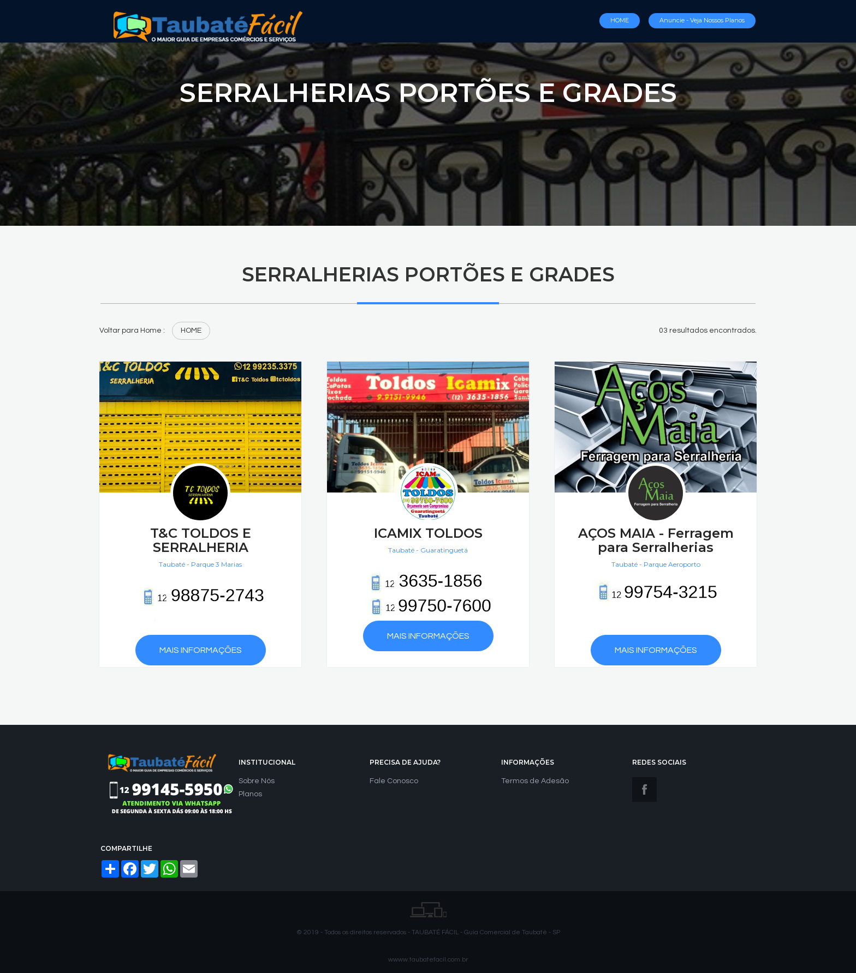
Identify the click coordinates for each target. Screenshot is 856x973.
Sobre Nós (257, 781)
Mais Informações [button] (200, 650)
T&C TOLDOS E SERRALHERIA (200, 540)
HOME (619, 20)
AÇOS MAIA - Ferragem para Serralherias (656, 540)
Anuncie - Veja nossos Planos (702, 20)
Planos (250, 794)
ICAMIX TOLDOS (428, 533)
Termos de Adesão (535, 781)
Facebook (644, 789)
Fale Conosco (394, 781)
